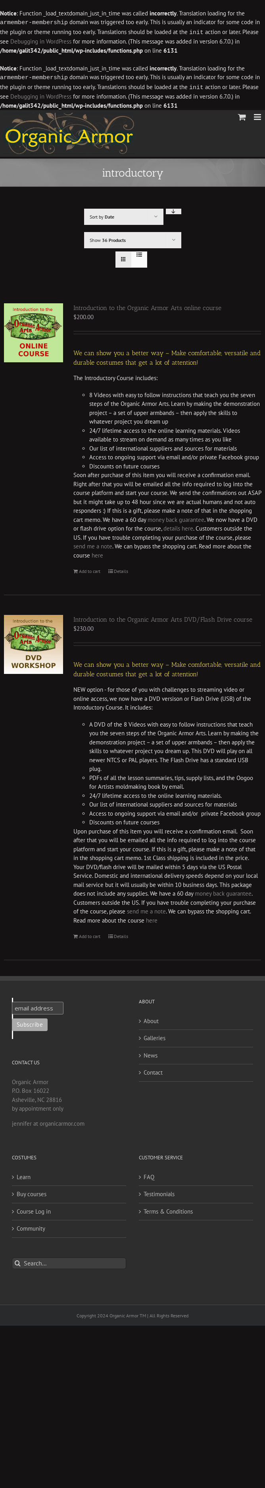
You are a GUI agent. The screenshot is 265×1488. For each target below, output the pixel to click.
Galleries (154, 1036)
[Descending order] (173, 210)
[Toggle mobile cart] (242, 115)
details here (177, 527)
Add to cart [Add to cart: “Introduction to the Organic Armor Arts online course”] (89, 570)
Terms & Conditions (168, 1210)
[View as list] (139, 253)
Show (108, 239)
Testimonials (159, 1192)
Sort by (102, 215)
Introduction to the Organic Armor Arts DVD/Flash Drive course (162, 618)
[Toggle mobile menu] (258, 115)
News (150, 1054)
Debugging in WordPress (40, 40)
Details (121, 570)
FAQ (149, 1175)
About (151, 1019)
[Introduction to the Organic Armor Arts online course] (33, 331)
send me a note (92, 544)
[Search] (17, 1261)
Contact (153, 1071)
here (97, 554)
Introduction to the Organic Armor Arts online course (147, 306)
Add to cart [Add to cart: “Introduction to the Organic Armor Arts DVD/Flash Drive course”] (89, 935)
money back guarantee (176, 518)
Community (31, 1227)
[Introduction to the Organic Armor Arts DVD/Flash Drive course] (33, 642)
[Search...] (69, 1261)
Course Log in (34, 1210)
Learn (24, 1175)
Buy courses (31, 1192)
